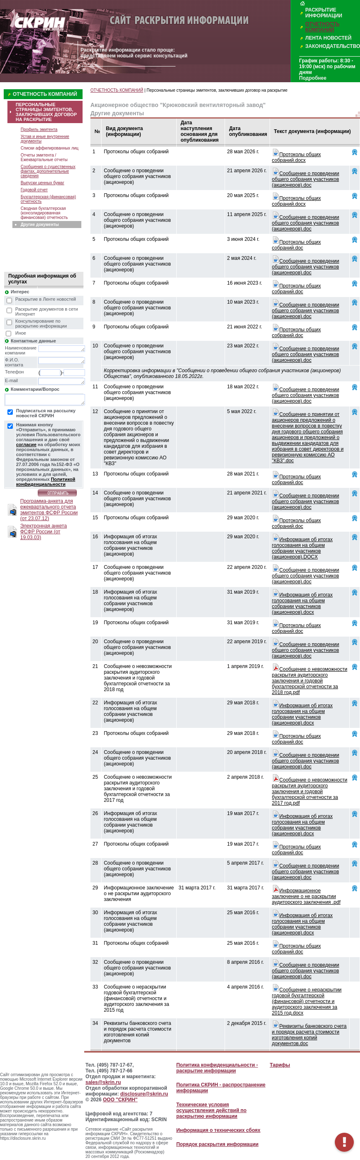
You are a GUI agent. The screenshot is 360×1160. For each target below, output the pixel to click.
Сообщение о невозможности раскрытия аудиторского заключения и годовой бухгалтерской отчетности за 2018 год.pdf (310, 680)
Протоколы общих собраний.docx (296, 157)
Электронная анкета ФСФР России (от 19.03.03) (43, 531)
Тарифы (280, 1065)
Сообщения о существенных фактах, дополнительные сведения (48, 171)
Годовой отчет (34, 190)
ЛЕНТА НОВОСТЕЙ (329, 38)
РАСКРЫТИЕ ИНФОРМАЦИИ (324, 13)
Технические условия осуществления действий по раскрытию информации (211, 1110)
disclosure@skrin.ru (144, 1094)
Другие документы (40, 224)
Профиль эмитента (39, 129)
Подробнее (313, 78)
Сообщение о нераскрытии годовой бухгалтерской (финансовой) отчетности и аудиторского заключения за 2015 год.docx (307, 1001)
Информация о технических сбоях (218, 1130)
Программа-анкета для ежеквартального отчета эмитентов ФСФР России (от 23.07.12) (49, 509)
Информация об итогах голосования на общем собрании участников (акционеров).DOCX (302, 548)
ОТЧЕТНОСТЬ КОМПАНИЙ (323, 27)
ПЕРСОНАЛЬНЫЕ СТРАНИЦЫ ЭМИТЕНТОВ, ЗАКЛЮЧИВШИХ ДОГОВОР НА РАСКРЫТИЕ (46, 112)
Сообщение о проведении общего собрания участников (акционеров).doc (305, 179)
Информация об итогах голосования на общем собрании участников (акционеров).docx (302, 603)
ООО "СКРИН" (120, 1100)
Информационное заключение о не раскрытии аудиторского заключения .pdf (306, 896)
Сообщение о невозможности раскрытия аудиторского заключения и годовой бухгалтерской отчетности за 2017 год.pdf (310, 791)
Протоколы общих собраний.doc (296, 245)
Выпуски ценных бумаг (42, 183)
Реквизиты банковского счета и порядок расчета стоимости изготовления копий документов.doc (309, 1034)
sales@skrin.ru (103, 1082)
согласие (26, 444)
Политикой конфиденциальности (45, 482)
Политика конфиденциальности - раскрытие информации (217, 1068)
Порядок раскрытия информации (217, 1144)
